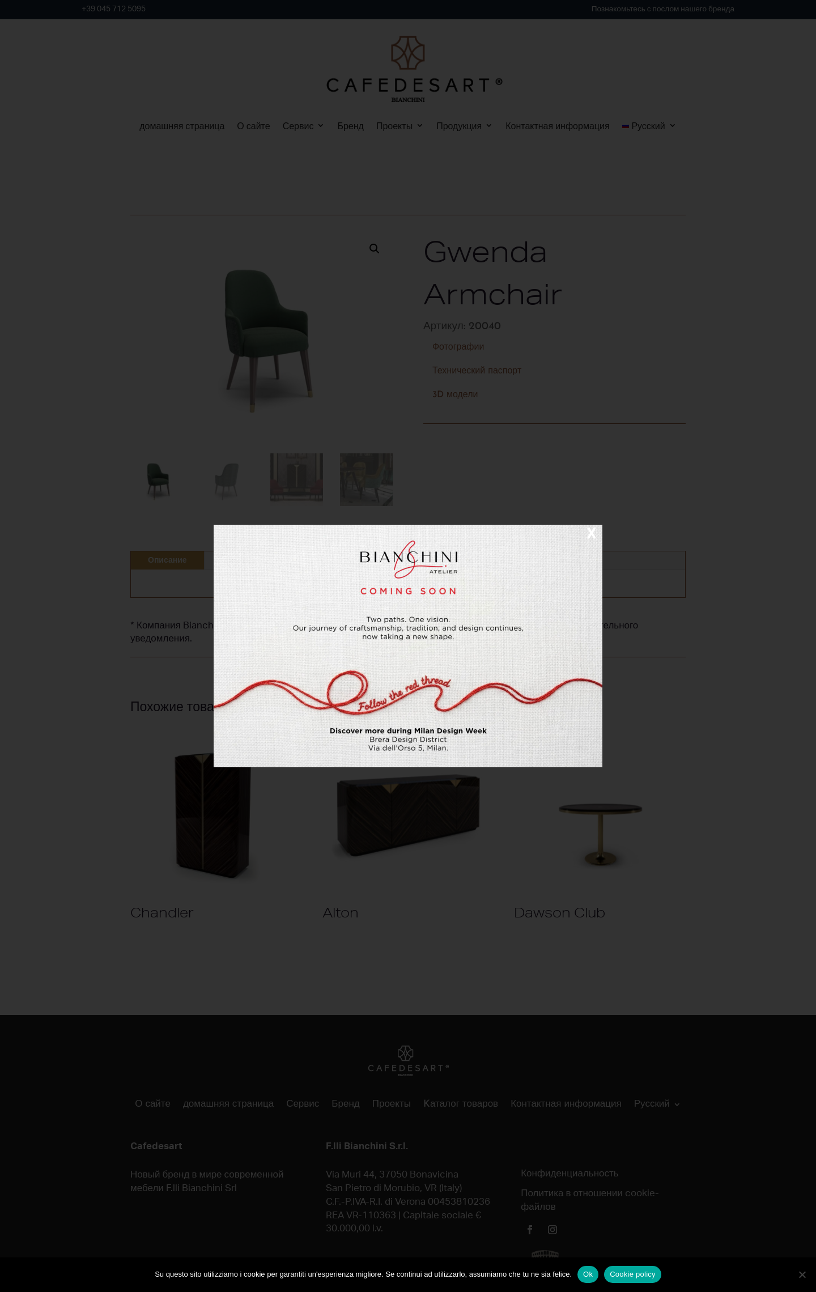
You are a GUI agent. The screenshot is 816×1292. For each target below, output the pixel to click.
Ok (588, 1274)
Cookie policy (633, 1274)
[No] (802, 1274)
